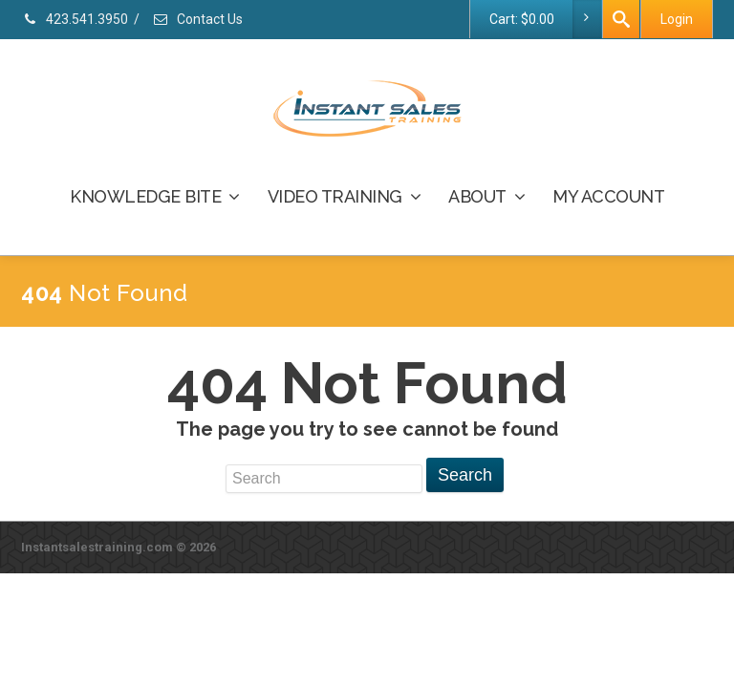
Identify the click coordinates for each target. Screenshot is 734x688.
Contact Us (197, 19)
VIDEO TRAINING (344, 196)
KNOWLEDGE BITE (155, 196)
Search (465, 474)
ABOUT (486, 196)
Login (676, 19)
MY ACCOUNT (608, 196)
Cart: (545, 19)
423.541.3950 (74, 19)
